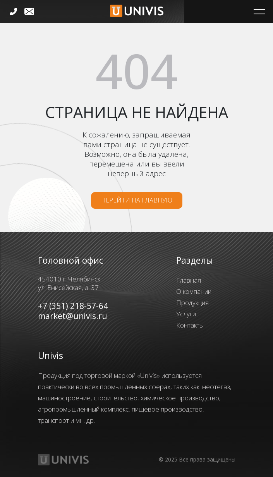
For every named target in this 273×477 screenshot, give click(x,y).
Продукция (192, 302)
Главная (188, 280)
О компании (193, 291)
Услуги (186, 313)
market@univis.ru (72, 316)
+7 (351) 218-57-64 (73, 305)
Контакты (190, 325)
